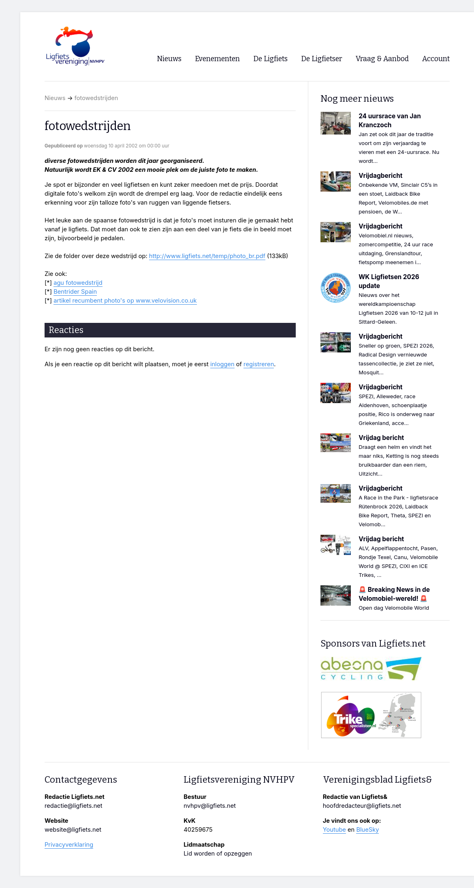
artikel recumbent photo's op (94, 300)
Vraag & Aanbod (382, 59)
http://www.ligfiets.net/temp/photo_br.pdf (207, 256)
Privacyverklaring (69, 844)
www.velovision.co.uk (166, 300)
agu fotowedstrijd (77, 282)
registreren (258, 364)
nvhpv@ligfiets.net (210, 805)
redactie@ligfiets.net (73, 805)
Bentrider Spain (75, 291)
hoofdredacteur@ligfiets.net (362, 805)
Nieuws (55, 98)
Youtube (334, 829)
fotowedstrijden (96, 98)
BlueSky (367, 829)
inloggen (222, 364)
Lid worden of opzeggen (218, 853)
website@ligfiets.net (73, 829)
